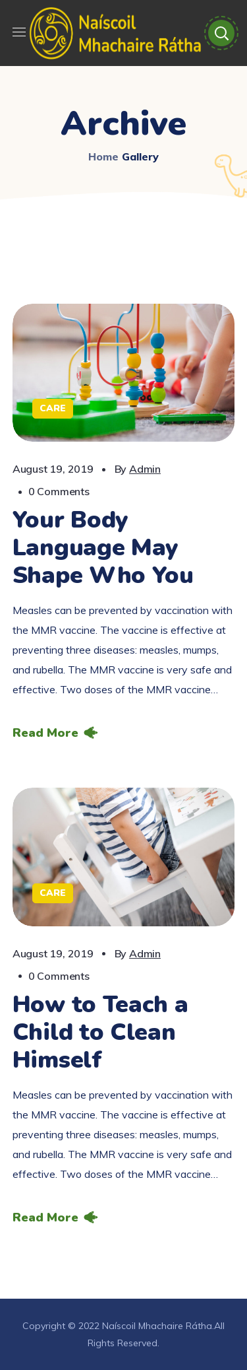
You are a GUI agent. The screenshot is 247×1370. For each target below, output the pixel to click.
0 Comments (59, 491)
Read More (45, 733)
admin (145, 468)
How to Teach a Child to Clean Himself (100, 1032)
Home (103, 156)
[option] (124, 373)
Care (53, 408)
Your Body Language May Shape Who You (103, 548)
